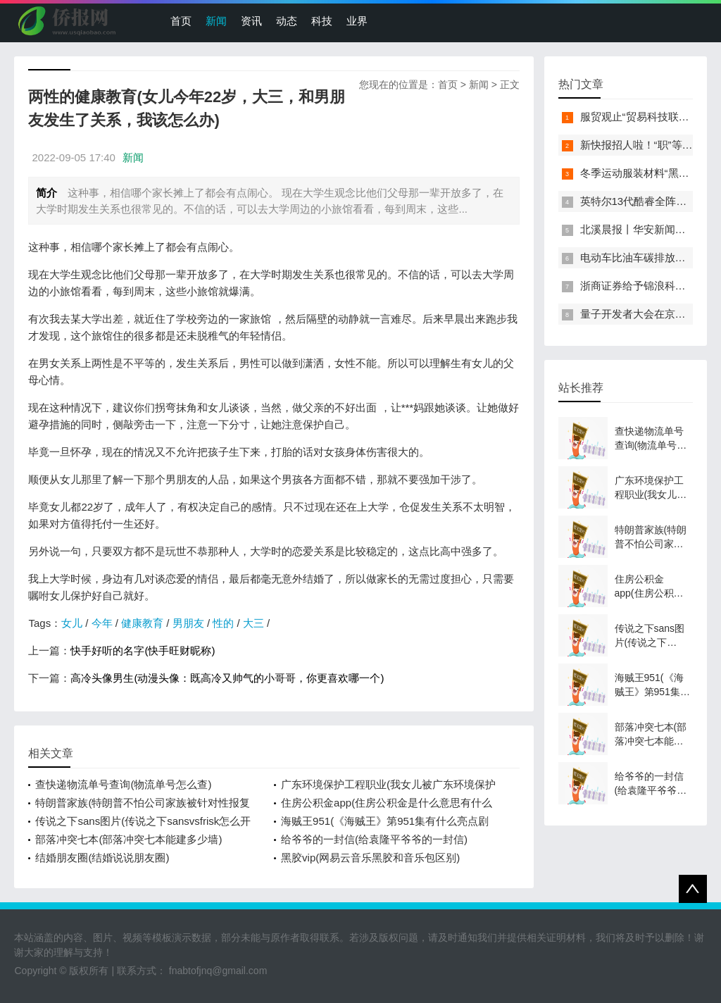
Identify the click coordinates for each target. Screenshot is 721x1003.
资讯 (251, 21)
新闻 (216, 21)
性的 (223, 623)
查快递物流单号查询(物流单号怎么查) (123, 784)
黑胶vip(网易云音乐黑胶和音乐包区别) (370, 858)
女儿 (71, 623)
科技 (321, 21)
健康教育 (142, 623)
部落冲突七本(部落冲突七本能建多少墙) (128, 839)
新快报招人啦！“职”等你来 (641, 145)
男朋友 (188, 623)
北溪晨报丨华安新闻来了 (638, 229)
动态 (286, 21)
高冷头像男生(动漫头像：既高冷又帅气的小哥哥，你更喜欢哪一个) (227, 678)
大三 (253, 623)
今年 (102, 623)
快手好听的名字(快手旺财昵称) (142, 650)
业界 (357, 21)
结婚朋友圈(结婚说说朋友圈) (102, 858)
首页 (181, 21)
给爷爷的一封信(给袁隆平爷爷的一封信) (374, 839)
